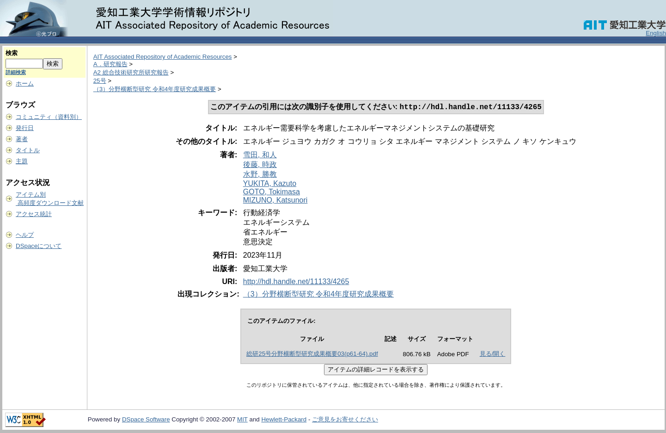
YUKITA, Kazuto (269, 184)
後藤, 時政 (260, 165)
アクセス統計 (34, 213)
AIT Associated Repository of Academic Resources (162, 56)
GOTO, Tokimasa (271, 193)
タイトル (28, 150)
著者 (22, 139)
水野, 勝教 (260, 175)
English (656, 33)
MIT (242, 420)
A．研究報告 (110, 64)
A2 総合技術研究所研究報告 (131, 72)
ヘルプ (25, 234)
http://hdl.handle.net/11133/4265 (296, 282)
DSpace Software (146, 420)
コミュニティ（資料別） (49, 116)
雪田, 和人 (260, 156)
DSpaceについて (38, 245)
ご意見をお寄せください (345, 420)
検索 (12, 52)
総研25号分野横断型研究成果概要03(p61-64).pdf (312, 354)
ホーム (25, 83)
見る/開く (493, 354)
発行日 (25, 127)
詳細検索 (16, 72)
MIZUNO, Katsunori (275, 201)
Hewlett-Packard (283, 420)
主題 (22, 161)
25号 (99, 80)
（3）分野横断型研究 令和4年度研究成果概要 (154, 89)
